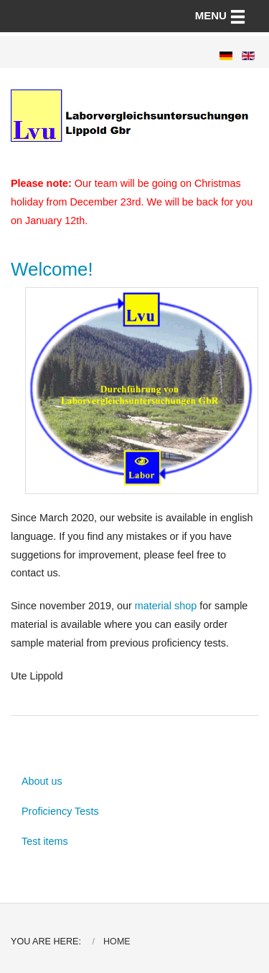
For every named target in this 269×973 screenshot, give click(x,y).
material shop (166, 605)
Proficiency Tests (60, 811)
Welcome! (52, 269)
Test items (45, 841)
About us (42, 781)
